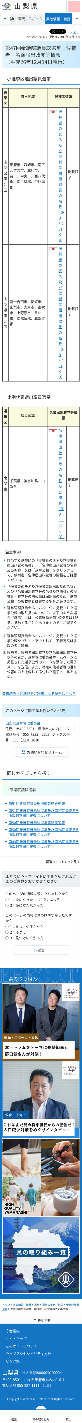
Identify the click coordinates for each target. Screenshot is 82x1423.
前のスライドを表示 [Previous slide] (5, 18)
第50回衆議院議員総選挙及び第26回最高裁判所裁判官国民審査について (44, 832)
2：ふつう (52, 899)
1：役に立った (21, 899)
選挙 (36, 1305)
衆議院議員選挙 (23, 789)
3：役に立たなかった (27, 905)
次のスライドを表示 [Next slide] (77, 18)
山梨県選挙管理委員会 (24, 723)
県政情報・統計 (22, 1305)
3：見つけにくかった (27, 937)
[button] (61, 6)
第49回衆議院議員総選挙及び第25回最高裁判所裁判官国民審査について (44, 844)
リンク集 (13, 1361)
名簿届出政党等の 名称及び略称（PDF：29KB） (62, 483)
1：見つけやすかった (27, 926)
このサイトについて (21, 1345)
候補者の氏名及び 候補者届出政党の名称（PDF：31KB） (62, 176)
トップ (6, 1305)
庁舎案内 (13, 1330)
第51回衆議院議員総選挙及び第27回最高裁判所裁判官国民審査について (44, 813)
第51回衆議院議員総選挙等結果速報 (37, 803)
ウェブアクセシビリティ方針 (28, 1353)
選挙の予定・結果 (52, 1305)
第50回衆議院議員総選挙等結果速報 (37, 822)
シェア (74, 32)
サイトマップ (16, 1338)
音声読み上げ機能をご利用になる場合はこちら (39, 693)
